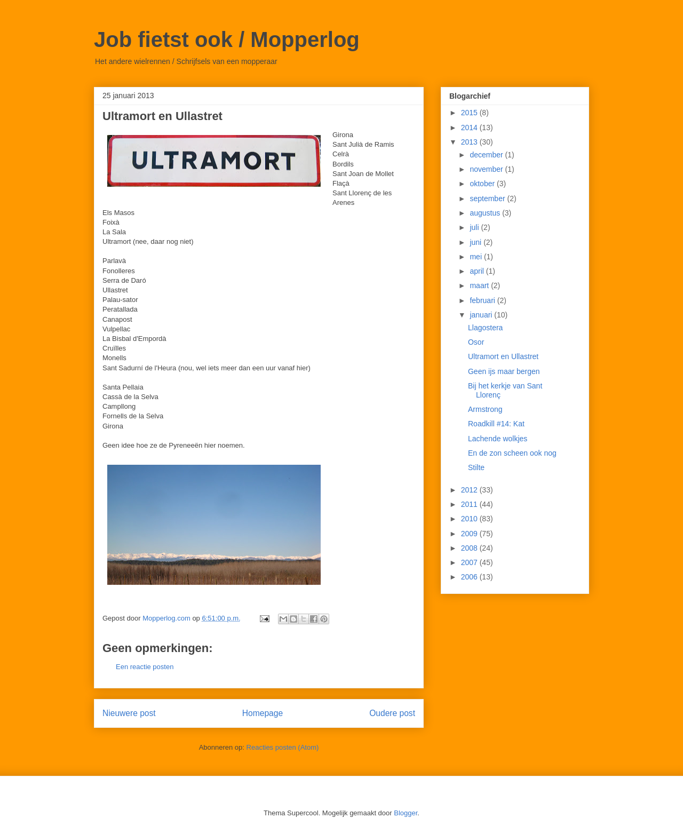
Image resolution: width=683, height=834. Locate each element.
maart (480, 285)
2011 (470, 504)
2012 (470, 490)
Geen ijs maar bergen (504, 371)
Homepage (262, 713)
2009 (470, 533)
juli (475, 227)
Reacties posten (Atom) (283, 747)
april (478, 271)
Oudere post (392, 713)
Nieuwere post (129, 713)
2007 (470, 562)
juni (476, 242)
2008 (470, 548)
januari (482, 315)
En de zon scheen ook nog (512, 453)
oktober (483, 183)
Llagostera (485, 327)
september (488, 198)
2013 (470, 142)
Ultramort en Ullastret (503, 356)
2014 (470, 127)
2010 (470, 518)
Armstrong (485, 409)
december (487, 154)
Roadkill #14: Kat (496, 423)
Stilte (476, 467)
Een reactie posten (144, 667)
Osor (476, 342)
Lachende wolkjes (497, 438)
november (487, 169)
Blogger (405, 813)
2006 (470, 577)
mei (476, 256)
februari (483, 300)
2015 (470, 112)
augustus (486, 213)
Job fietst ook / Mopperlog (227, 39)
